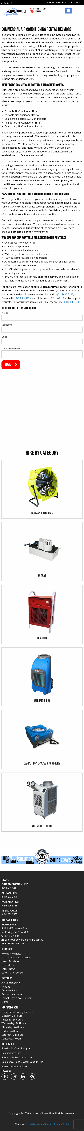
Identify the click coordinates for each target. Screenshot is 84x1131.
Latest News (8, 969)
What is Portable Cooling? (15, 957)
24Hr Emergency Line (65, 2)
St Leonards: (42, 912)
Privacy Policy (61, 1124)
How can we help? (11, 953)
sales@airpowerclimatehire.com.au (24, 939)
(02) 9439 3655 (59, 298)
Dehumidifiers (9, 990)
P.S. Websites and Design (39, 1124)
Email (4, 336)
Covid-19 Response (12, 972)
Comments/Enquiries (11, 348)
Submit (10, 364)
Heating (5, 986)
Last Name (6, 324)
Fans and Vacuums (11, 994)
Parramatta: (42, 904)
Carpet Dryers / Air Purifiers (16, 998)
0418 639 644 (71, 302)
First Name (6, 313)
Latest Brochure (10, 961)
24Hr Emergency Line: (42, 886)
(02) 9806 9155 (23, 298)
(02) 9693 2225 (65, 294)
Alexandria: (42, 895)
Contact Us (7, 965)
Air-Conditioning (10, 982)
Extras (4, 1001)
